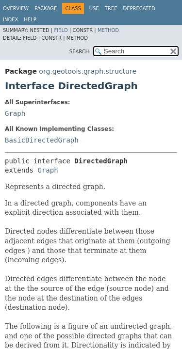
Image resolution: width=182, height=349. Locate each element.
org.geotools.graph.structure (87, 71)
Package (45, 8)
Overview (16, 8)
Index (10, 19)
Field (60, 30)
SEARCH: (80, 51)
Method (108, 30)
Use (94, 8)
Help (30, 19)
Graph (15, 113)
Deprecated (139, 8)
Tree (111, 8)
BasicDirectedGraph (42, 140)
